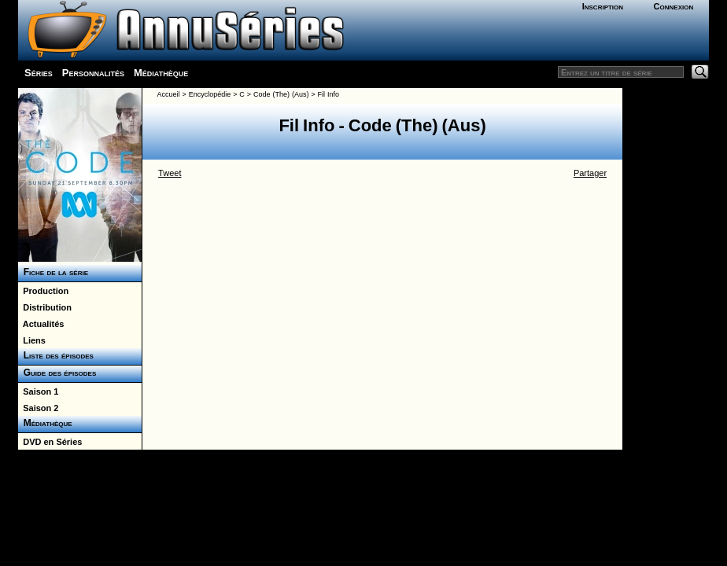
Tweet (169, 173)
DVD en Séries (50, 442)
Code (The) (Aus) (280, 94)
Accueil (168, 94)
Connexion (674, 6)
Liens (32, 340)
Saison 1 (38, 391)
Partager (590, 173)
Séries (38, 73)
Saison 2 (38, 408)
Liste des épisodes (56, 355)
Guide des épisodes (57, 372)
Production (43, 291)
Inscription (602, 6)
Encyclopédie (210, 94)
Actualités (41, 324)
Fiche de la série (53, 271)
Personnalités (93, 73)
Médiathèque (161, 73)
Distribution (45, 307)
